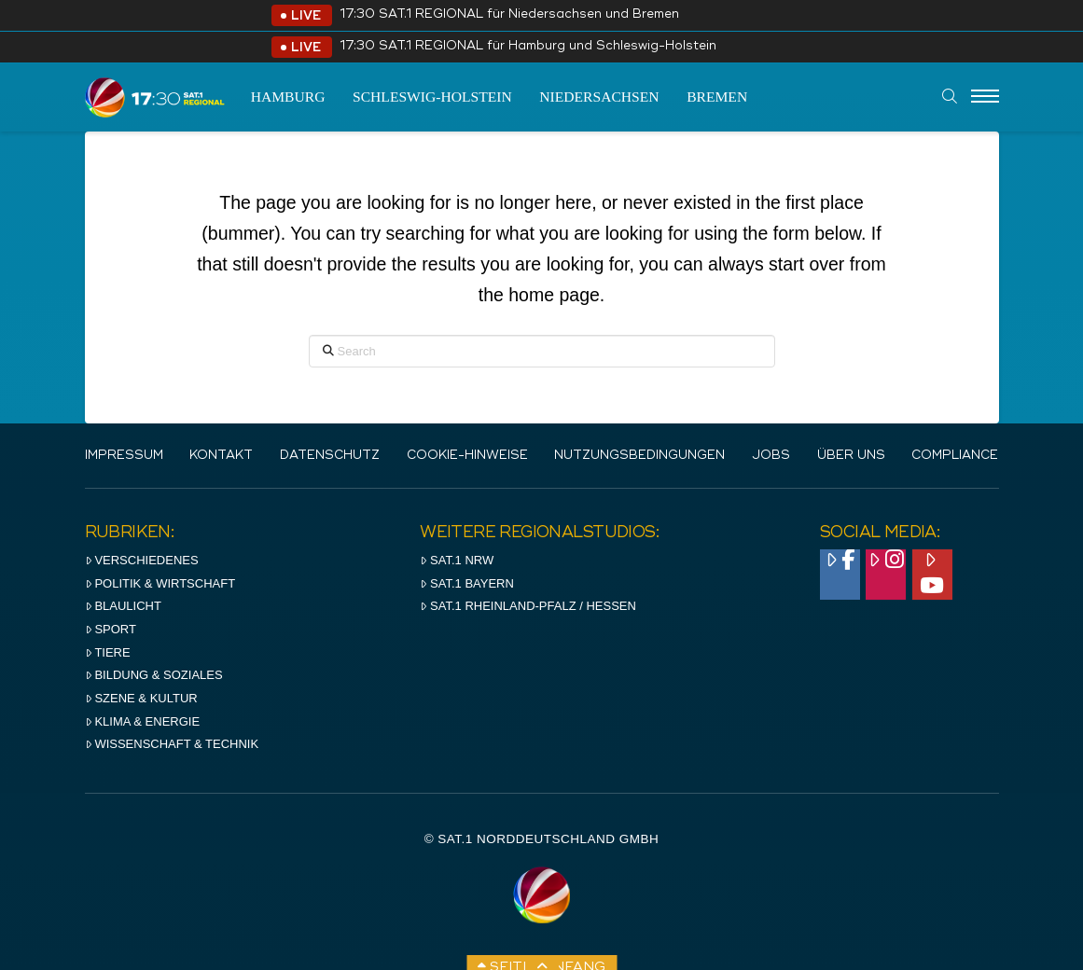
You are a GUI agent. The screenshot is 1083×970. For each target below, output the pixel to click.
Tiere (108, 652)
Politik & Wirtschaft (160, 583)
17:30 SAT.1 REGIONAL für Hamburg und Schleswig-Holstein (528, 46)
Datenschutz (330, 456)
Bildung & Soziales (154, 675)
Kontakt (221, 456)
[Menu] (985, 97)
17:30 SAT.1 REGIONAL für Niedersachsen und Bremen (509, 14)
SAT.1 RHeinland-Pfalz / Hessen (528, 606)
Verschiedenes (142, 560)
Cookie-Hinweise (467, 456)
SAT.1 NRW (456, 560)
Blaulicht (123, 606)
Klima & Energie (143, 721)
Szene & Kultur (141, 698)
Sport (110, 629)
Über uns (851, 456)
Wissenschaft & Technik (172, 744)
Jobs (771, 456)
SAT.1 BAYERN (467, 583)
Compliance (954, 456)
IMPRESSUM (124, 456)
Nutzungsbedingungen (639, 456)
